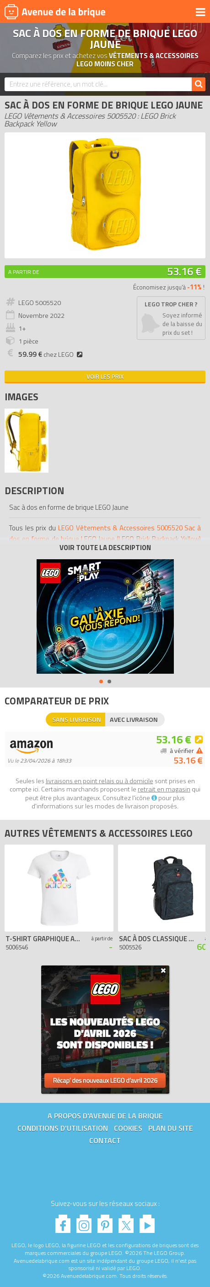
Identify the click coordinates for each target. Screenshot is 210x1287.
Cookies (128, 1128)
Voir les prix (105, 376)
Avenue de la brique (55, 11)
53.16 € (184, 271)
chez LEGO (51, 354)
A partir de (23, 271)
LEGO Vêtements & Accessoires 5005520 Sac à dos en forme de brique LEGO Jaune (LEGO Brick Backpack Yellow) (105, 533)
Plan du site (170, 1128)
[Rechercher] (198, 84)
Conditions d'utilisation (62, 1128)
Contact (105, 1140)
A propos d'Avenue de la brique (105, 1115)
